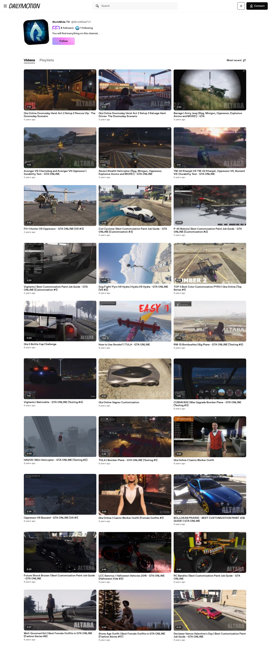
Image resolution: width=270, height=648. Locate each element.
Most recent (236, 60)
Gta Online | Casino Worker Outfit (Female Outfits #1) (131, 518)
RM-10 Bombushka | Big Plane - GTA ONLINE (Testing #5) (208, 344)
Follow (63, 41)
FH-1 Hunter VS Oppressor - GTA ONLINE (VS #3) (54, 228)
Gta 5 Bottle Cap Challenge (40, 344)
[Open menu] (5, 6)
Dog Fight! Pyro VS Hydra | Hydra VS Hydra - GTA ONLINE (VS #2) (133, 288)
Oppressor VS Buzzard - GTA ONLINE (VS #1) (51, 517)
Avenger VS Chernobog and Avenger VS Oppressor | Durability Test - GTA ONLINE (55, 173)
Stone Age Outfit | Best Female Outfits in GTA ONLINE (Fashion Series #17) (132, 635)
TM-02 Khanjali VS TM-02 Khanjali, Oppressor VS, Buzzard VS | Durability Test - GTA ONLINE (209, 173)
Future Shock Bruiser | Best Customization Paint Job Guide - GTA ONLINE (59, 577)
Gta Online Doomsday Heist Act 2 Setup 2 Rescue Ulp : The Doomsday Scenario (59, 115)
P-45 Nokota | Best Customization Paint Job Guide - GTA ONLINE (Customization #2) (208, 230)
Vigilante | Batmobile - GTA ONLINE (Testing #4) (53, 402)
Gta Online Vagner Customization (119, 402)
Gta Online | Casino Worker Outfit (194, 460)
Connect (257, 6)
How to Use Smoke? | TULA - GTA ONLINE (124, 344)
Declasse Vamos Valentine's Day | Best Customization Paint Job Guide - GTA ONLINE (210, 635)
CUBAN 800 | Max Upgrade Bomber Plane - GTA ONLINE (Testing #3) (207, 404)
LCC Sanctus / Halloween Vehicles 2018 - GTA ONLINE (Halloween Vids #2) (132, 577)
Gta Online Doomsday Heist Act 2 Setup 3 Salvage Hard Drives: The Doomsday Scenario (132, 115)
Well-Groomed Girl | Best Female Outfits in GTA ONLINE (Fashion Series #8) (58, 635)
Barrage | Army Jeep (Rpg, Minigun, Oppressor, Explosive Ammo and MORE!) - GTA (208, 115)
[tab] (29, 60)
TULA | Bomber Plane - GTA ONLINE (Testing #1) (128, 460)
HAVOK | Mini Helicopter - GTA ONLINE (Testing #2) (55, 460)
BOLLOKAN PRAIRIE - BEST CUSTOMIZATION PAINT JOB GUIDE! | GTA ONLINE (209, 520)
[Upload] (241, 6)
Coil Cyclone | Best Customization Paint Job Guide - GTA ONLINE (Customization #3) (133, 230)
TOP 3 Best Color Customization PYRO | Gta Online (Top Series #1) (208, 288)
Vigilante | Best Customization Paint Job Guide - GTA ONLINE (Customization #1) (56, 288)
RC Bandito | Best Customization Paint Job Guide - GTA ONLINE (207, 577)
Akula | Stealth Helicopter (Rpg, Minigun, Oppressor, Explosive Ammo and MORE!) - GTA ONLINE (130, 173)
